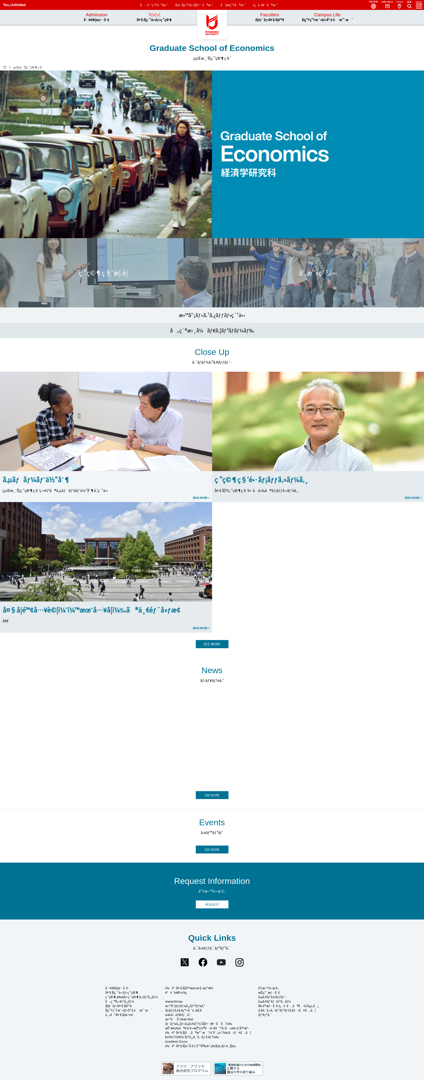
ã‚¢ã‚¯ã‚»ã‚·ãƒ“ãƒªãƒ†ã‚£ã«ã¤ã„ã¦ (287, 1010)
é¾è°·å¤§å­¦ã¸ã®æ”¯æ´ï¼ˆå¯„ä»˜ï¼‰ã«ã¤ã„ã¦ (208, 1032)
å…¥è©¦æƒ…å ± (117, 988)
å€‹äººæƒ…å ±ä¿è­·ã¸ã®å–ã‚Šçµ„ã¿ (288, 1006)
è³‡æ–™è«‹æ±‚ (268, 988)
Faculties (269, 17)
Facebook (203, 962)
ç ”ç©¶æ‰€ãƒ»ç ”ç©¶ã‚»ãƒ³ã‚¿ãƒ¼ (131, 997)
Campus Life (327, 17)
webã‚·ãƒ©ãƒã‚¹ (178, 1014)
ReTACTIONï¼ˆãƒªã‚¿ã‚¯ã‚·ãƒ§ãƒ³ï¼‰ (192, 1037)
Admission (97, 17)
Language (371, 5)
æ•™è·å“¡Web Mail (179, 1019)
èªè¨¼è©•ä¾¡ (176, 992)
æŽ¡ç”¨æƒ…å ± (269, 992)
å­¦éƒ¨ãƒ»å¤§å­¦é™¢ (118, 1006)
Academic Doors (176, 1041)
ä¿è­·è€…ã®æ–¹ (265, 5)
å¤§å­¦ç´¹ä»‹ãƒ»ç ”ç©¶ (122, 992)
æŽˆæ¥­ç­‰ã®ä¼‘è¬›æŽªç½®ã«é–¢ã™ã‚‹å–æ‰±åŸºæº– (207, 1028)
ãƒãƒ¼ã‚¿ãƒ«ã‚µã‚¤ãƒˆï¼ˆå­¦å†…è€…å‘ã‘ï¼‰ (198, 1023)
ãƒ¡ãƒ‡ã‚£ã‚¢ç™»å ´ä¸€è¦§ (183, 1010)
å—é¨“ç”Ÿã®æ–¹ (154, 5)
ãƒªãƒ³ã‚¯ (265, 1014)
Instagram (240, 962)
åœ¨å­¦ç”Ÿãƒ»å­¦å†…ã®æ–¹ (194, 5)
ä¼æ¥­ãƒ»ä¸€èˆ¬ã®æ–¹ (158, 15)
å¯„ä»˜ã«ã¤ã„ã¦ (198, 15)
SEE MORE (212, 644)
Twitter (185, 962)
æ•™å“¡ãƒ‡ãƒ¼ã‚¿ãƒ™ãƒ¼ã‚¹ (185, 1006)
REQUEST (212, 904)
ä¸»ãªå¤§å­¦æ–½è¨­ (119, 1014)
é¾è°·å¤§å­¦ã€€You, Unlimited (212, 25)
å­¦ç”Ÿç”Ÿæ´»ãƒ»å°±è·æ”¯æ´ (128, 1010)
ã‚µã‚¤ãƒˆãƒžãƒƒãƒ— (272, 997)
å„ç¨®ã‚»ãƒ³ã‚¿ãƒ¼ (119, 1001)
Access (399, 5)
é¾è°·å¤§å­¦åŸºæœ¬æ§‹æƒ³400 (189, 988)
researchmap (174, 1001)
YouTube (221, 962)
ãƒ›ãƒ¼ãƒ (4, 67)
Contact (385, 5)
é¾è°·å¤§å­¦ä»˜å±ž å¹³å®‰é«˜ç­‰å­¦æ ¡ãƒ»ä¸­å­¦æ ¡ (200, 1046)
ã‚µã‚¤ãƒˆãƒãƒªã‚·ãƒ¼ (274, 1001)
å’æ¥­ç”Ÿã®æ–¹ (233, 5)
